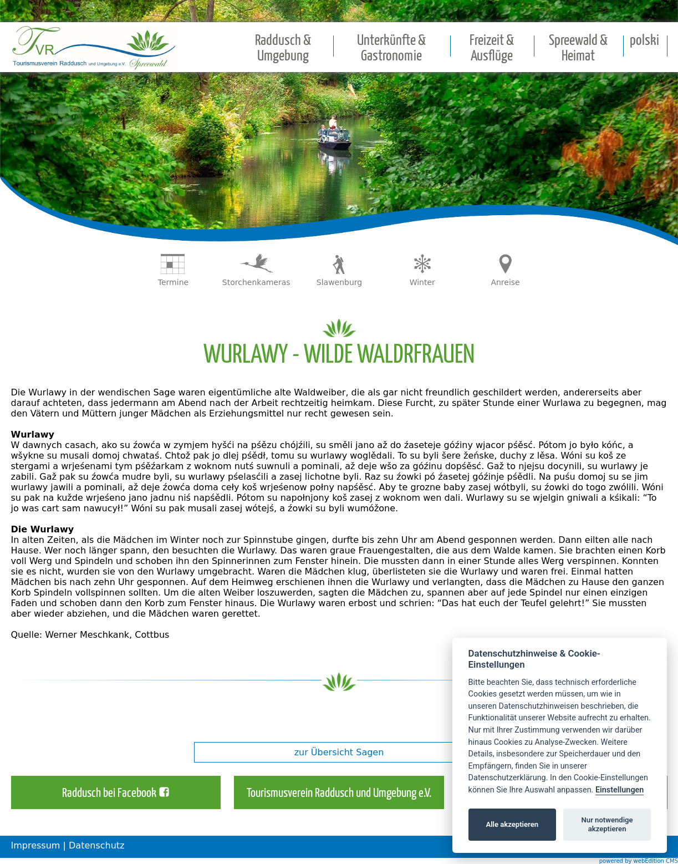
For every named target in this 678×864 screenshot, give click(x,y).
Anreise (505, 282)
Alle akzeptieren (512, 824)
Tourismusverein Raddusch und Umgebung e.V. (339, 793)
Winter (422, 282)
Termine (173, 282)
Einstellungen (619, 790)
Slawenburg (339, 282)
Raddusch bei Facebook (109, 793)
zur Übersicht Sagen (339, 752)
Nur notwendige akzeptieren (607, 824)
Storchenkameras (256, 282)
